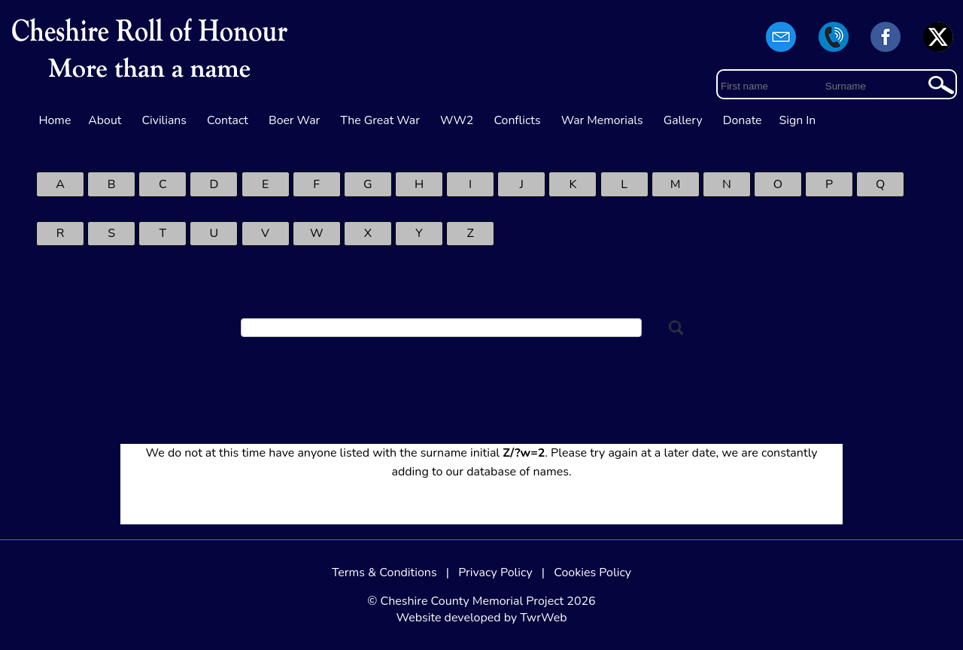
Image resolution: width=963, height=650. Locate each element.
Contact (227, 120)
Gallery (683, 120)
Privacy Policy (495, 572)
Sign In (797, 120)
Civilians (164, 120)
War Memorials (602, 120)
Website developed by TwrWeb (481, 617)
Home (55, 120)
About (104, 120)
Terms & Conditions (384, 572)
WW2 (456, 120)
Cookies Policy (592, 572)
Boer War (294, 120)
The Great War (380, 120)
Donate (742, 120)
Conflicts (517, 120)
